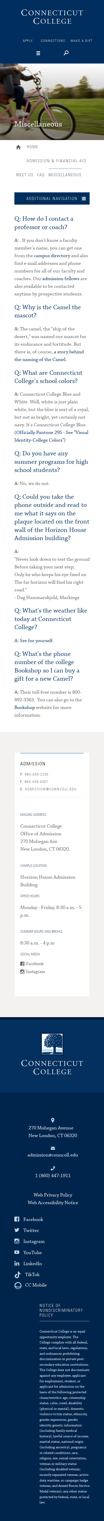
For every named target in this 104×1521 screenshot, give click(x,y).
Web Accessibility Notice (53, 1203)
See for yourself (36, 641)
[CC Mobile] (30, 1285)
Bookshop (24, 707)
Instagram (35, 972)
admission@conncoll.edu (48, 789)
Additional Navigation (52, 199)
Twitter (31, 1230)
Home (19, 147)
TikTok (32, 1274)
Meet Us (25, 175)
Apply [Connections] (28, 41)
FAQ (41, 175)
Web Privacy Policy (53, 1195)
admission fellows (60, 279)
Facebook (35, 964)
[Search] (66, 53)
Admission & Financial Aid (57, 161)
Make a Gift (82, 41)
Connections (53, 41)
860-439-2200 (34, 774)
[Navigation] (46, 53)
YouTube (32, 1252)
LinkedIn (32, 1264)
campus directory (52, 256)
